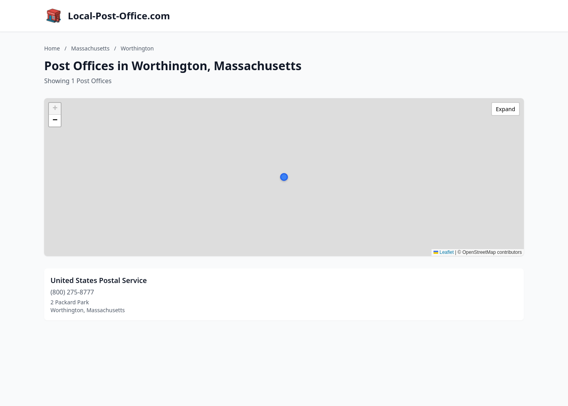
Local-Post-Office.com (119, 15)
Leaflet (443, 252)
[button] (284, 177)
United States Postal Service (98, 280)
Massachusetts (90, 48)
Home (52, 48)
